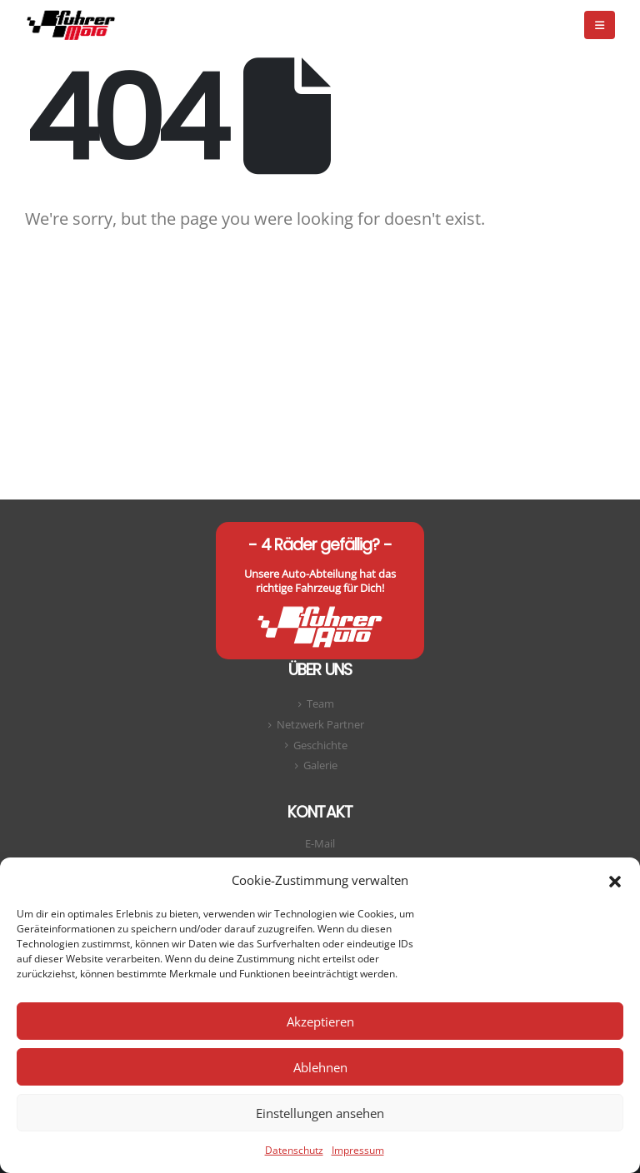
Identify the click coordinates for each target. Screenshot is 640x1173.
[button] (615, 880)
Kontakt (320, 812)
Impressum (358, 1150)
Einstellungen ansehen (320, 1113)
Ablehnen (320, 1067)
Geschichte (320, 745)
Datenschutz (294, 1150)
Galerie (320, 765)
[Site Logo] (71, 24)
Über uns (319, 670)
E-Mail (320, 844)
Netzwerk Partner (320, 725)
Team (320, 704)
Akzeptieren (320, 1021)
